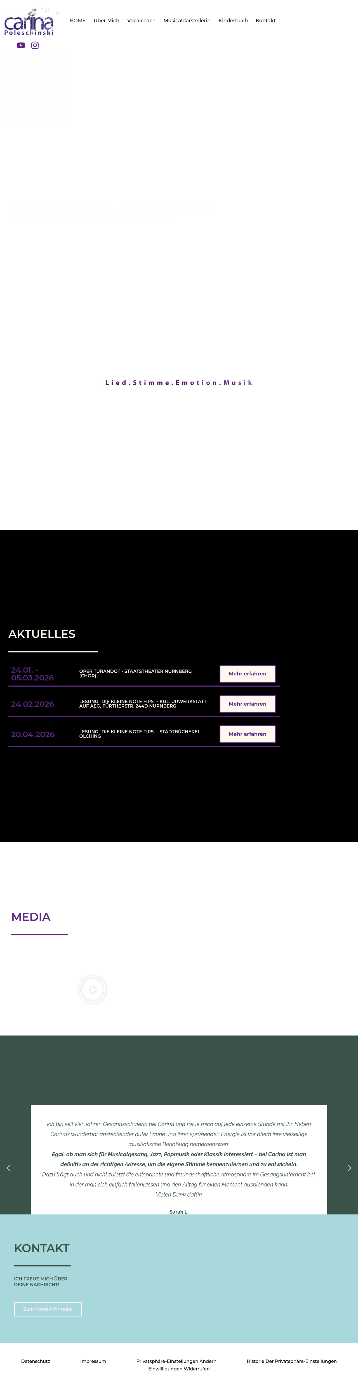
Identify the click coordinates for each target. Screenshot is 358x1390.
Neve (25, 1383)
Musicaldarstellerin (187, 20)
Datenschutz (35, 1361)
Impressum (93, 1361)
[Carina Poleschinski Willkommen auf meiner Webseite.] (32, 20)
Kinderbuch (233, 20)
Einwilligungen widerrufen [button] (179, 1369)
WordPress (82, 1383)
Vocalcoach (141, 20)
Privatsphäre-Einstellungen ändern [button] (176, 1361)
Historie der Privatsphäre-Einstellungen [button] (292, 1361)
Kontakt (266, 20)
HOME (78, 20)
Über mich (106, 20)
